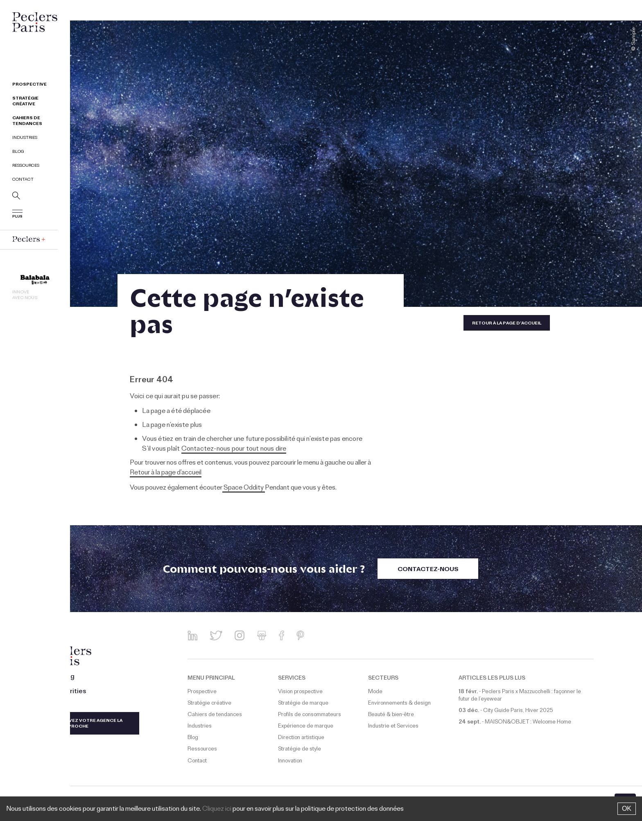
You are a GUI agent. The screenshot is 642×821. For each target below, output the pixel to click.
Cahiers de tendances (27, 121)
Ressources (25, 166)
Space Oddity (243, 488)
